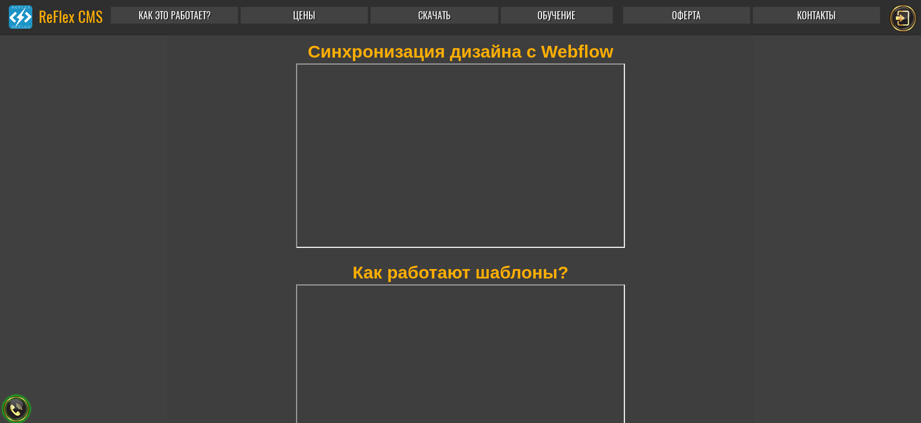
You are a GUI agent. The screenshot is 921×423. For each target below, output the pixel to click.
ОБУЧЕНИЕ (556, 15)
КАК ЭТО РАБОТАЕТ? (175, 15)
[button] (559, 15)
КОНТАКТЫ (816, 15)
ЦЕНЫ (304, 15)
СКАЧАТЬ (434, 15)
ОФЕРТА (686, 15)
